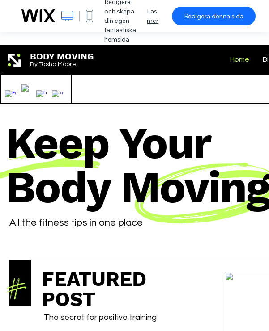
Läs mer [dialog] (152, 16)
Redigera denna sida (213, 16)
